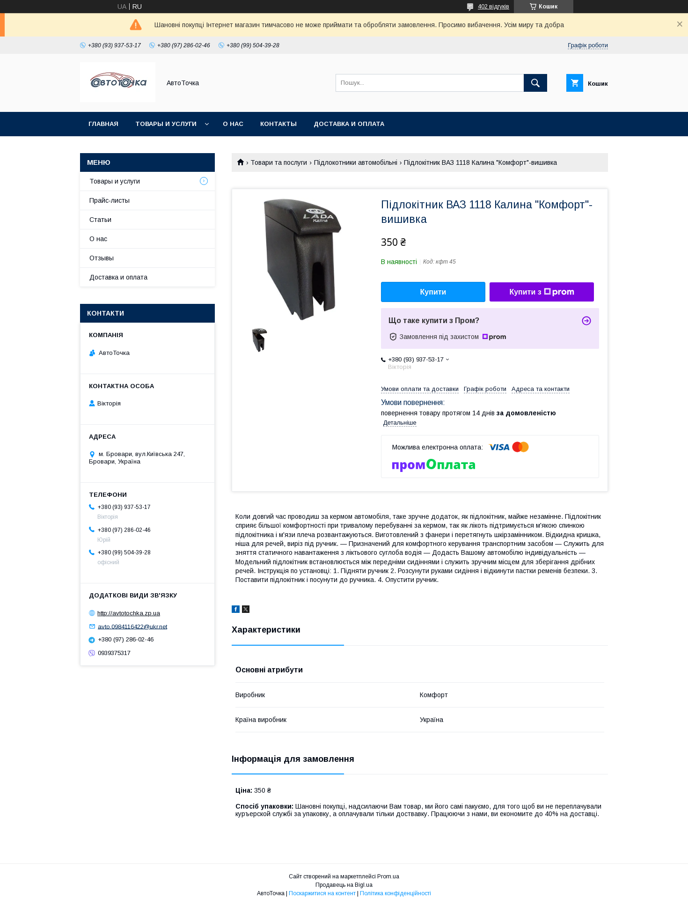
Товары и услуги (166, 123)
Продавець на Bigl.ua (344, 885)
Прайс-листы (109, 200)
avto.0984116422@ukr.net (132, 626)
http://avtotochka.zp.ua (128, 613)
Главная (103, 123)
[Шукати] (535, 83)
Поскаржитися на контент (322, 893)
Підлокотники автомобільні (355, 162)
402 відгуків (493, 6)
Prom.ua (388, 876)
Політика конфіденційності (395, 893)
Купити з (541, 292)
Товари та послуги (278, 162)
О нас (233, 123)
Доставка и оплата (349, 123)
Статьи (100, 219)
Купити (433, 292)
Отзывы (101, 258)
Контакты (278, 123)
